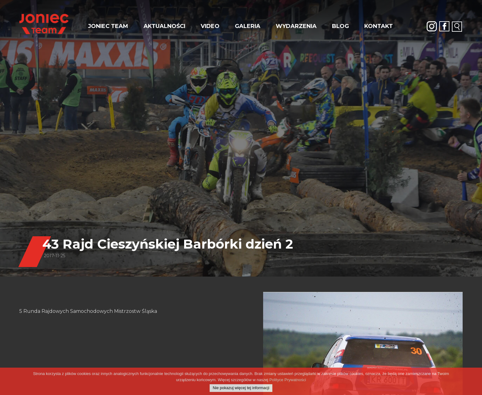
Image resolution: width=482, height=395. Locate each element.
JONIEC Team (108, 26)
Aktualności (164, 26)
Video (210, 26)
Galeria (247, 26)
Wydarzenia (296, 26)
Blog (340, 26)
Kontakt (378, 26)
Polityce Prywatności (287, 382)
